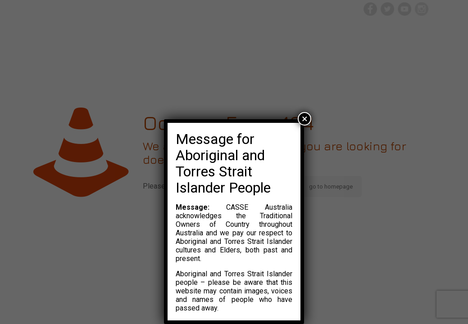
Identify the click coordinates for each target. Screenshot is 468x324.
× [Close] (305, 118)
